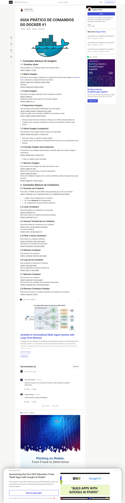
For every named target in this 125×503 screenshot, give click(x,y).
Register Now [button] (92, 101)
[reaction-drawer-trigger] (11, 38)
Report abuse (55, 405)
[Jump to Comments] (11, 44)
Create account (110, 2)
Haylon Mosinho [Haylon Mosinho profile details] (29, 394)
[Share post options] (11, 62)
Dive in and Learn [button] (34, 493)
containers (41, 29)
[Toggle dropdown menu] (78, 299)
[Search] (15, 2)
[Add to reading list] (11, 51)
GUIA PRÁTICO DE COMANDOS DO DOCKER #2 (101, 50)
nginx (29, 29)
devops (34, 29)
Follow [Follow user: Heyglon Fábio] (101, 14)
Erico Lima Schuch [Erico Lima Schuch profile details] (30, 380)
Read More (24, 356)
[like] (26, 389)
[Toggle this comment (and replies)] (21, 382)
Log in (100, 2)
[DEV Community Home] (11, 2)
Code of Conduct (46, 405)
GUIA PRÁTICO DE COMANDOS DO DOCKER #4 (101, 44)
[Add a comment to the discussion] (52, 372)
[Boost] (11, 56)
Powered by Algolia (62, 2)
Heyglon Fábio (28, 9)
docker (23, 29)
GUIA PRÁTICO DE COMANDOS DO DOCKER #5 (101, 37)
